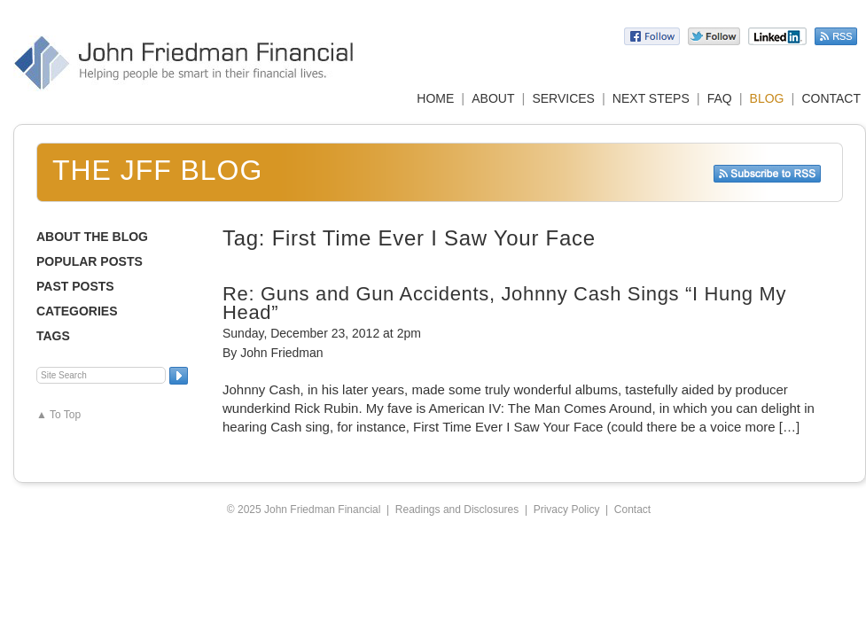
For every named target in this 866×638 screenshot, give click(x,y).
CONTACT (831, 98)
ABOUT (493, 98)
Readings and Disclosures (457, 509)
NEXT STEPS (651, 98)
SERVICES (563, 98)
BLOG (767, 98)
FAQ (719, 98)
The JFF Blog (157, 170)
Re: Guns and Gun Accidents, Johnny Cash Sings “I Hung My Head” (504, 303)
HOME (435, 98)
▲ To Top (58, 414)
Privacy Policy (567, 509)
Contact (632, 509)
